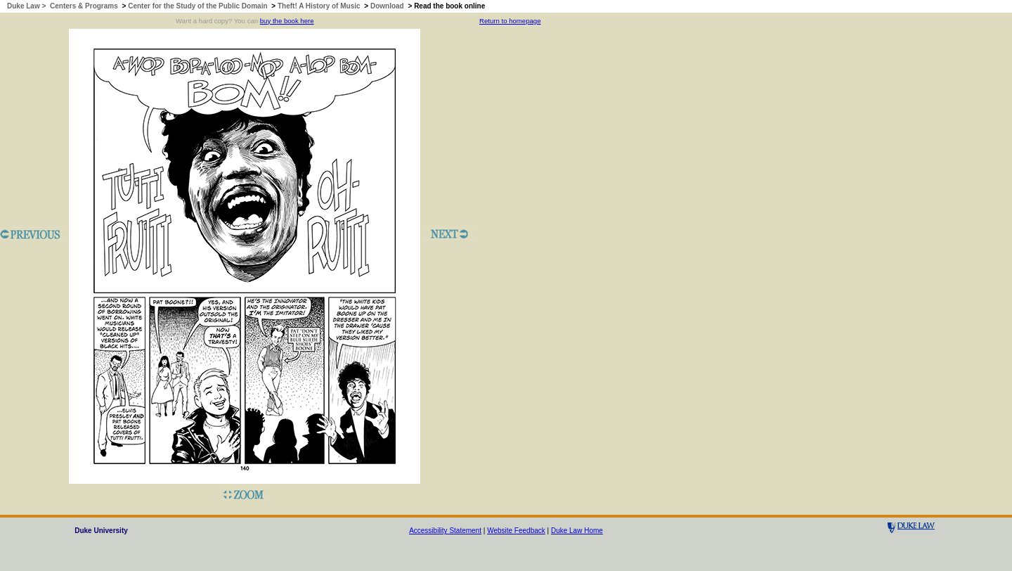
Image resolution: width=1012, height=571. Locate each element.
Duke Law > (27, 6)
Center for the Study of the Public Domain (197, 6)
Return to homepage (509, 21)
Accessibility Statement (445, 530)
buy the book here (287, 21)
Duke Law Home (577, 530)
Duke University (101, 530)
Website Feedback (516, 530)
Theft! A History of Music (319, 6)
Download (387, 6)
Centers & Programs (84, 6)
